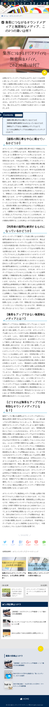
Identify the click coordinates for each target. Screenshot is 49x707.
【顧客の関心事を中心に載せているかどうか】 (22, 120)
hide (19, 115)
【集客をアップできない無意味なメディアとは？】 (23, 126)
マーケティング (32, 552)
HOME (24, 699)
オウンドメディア (19, 552)
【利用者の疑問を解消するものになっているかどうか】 (25, 123)
